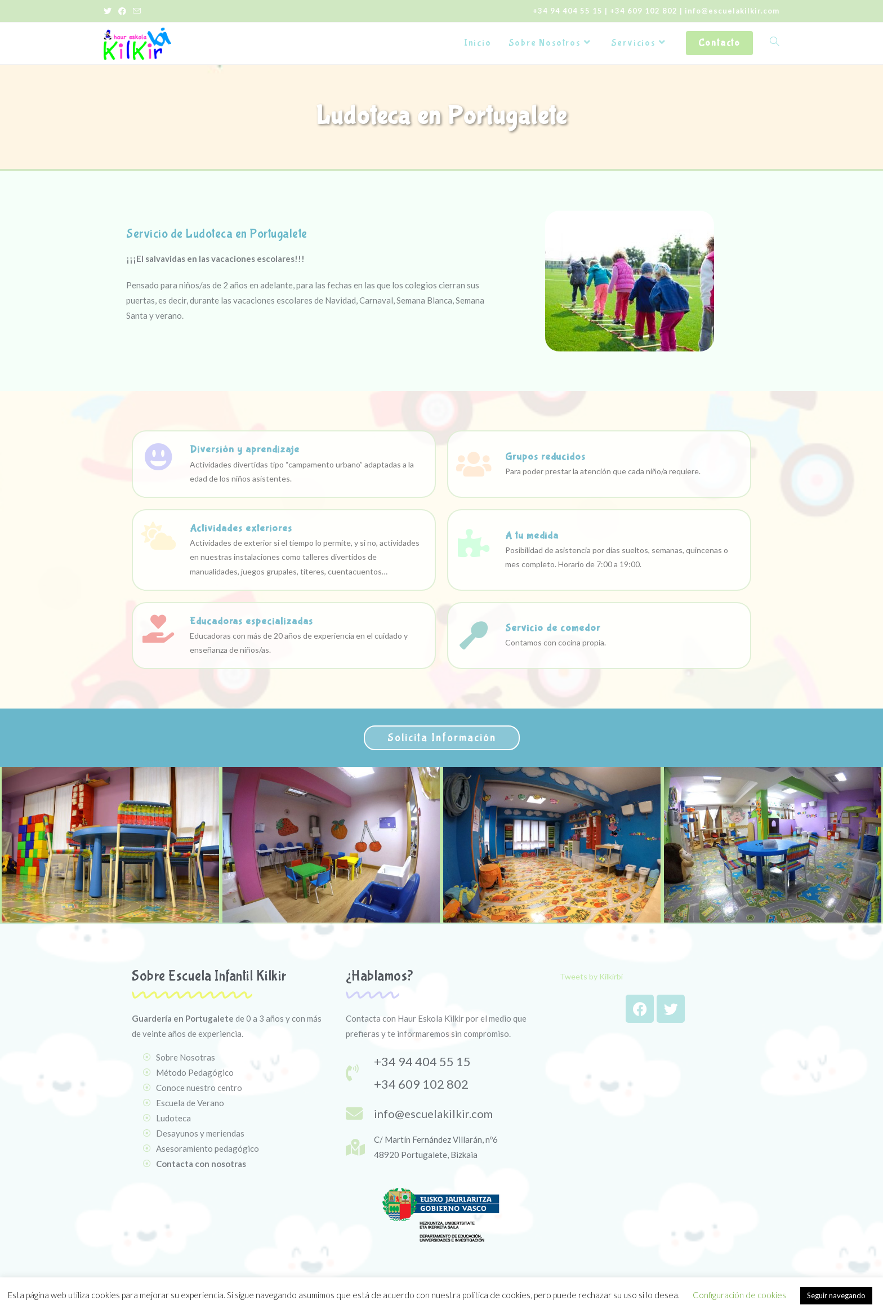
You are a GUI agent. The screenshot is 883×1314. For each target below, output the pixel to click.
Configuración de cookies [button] (739, 1295)
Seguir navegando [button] (836, 1295)
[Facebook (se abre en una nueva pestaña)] (122, 11)
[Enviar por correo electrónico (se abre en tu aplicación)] (137, 11)
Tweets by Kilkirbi (591, 976)
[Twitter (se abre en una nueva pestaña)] (109, 11)
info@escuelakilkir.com (732, 10)
